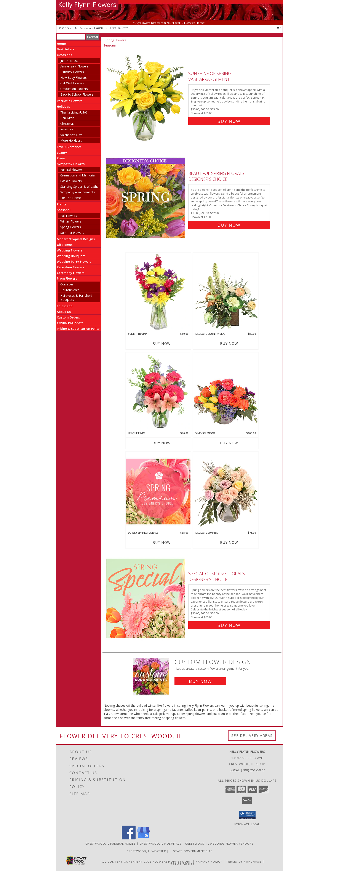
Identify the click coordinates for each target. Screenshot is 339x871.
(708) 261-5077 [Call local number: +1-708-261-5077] (120, 28)
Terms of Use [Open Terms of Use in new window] (183, 864)
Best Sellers (65, 49)
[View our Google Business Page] (143, 838)
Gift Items (64, 245)
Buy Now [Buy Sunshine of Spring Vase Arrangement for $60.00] (228, 121)
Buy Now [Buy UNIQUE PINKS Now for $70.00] (162, 443)
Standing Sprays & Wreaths (79, 186)
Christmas (67, 124)
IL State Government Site (191, 851)
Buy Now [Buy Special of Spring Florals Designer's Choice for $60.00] (228, 625)
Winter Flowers (70, 221)
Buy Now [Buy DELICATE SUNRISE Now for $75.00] (229, 542)
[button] (247, 815)
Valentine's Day (71, 135)
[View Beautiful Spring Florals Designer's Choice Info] (146, 198)
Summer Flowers (72, 233)
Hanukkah (67, 118)
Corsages (67, 284)
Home (61, 44)
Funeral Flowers (71, 170)
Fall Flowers (68, 216)
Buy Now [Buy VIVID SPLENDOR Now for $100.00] (229, 443)
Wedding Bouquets (71, 256)
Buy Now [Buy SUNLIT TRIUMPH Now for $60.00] (162, 343)
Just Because (69, 61)
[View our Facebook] (129, 838)
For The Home (70, 198)
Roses (61, 158)
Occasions (64, 55)
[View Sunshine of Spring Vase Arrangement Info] (146, 96)
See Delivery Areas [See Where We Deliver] (252, 735)
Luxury (62, 153)
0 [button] (278, 28)
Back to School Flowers (76, 94)
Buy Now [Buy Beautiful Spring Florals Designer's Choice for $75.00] (228, 225)
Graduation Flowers (74, 89)
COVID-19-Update (70, 323)
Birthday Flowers (72, 72)
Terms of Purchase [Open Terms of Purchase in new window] (243, 861)
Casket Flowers (71, 181)
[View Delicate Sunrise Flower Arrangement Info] (225, 491)
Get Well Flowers (72, 83)
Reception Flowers (70, 267)
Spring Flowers (70, 227)
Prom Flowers (67, 278)
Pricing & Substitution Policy (78, 329)
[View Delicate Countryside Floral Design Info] (225, 292)
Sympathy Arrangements (77, 192)
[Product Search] (71, 37)
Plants (61, 204)
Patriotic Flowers (69, 101)
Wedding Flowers (69, 250)
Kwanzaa (66, 129)
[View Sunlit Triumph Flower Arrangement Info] (158, 292)
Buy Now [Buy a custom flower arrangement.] (200, 681)
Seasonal (63, 210)
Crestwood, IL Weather (146, 851)
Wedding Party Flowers (74, 261)
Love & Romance (69, 147)
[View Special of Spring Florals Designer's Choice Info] (146, 598)
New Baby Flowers (73, 77)
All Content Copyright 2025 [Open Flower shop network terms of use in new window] (126, 861)
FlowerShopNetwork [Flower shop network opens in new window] (172, 861)
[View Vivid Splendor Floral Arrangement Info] (225, 391)
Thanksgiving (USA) (73, 112)
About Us (64, 312)
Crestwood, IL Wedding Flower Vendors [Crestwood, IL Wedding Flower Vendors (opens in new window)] (219, 843)
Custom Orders (68, 317)
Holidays (63, 106)
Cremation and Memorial (77, 175)
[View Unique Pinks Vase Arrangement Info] (158, 391)
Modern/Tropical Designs (76, 239)
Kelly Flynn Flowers (87, 4)
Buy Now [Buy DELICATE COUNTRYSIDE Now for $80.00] (229, 343)
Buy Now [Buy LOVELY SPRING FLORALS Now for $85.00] (162, 542)
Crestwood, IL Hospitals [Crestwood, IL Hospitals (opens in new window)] (160, 843)
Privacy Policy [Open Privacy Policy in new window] (209, 861)
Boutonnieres (69, 290)
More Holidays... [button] (71, 140)
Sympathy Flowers (71, 164)
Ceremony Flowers (70, 273)
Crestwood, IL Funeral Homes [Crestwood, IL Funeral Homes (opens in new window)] (110, 843)
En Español (65, 306)
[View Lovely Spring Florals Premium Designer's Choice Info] (158, 491)
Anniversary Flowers (74, 66)
